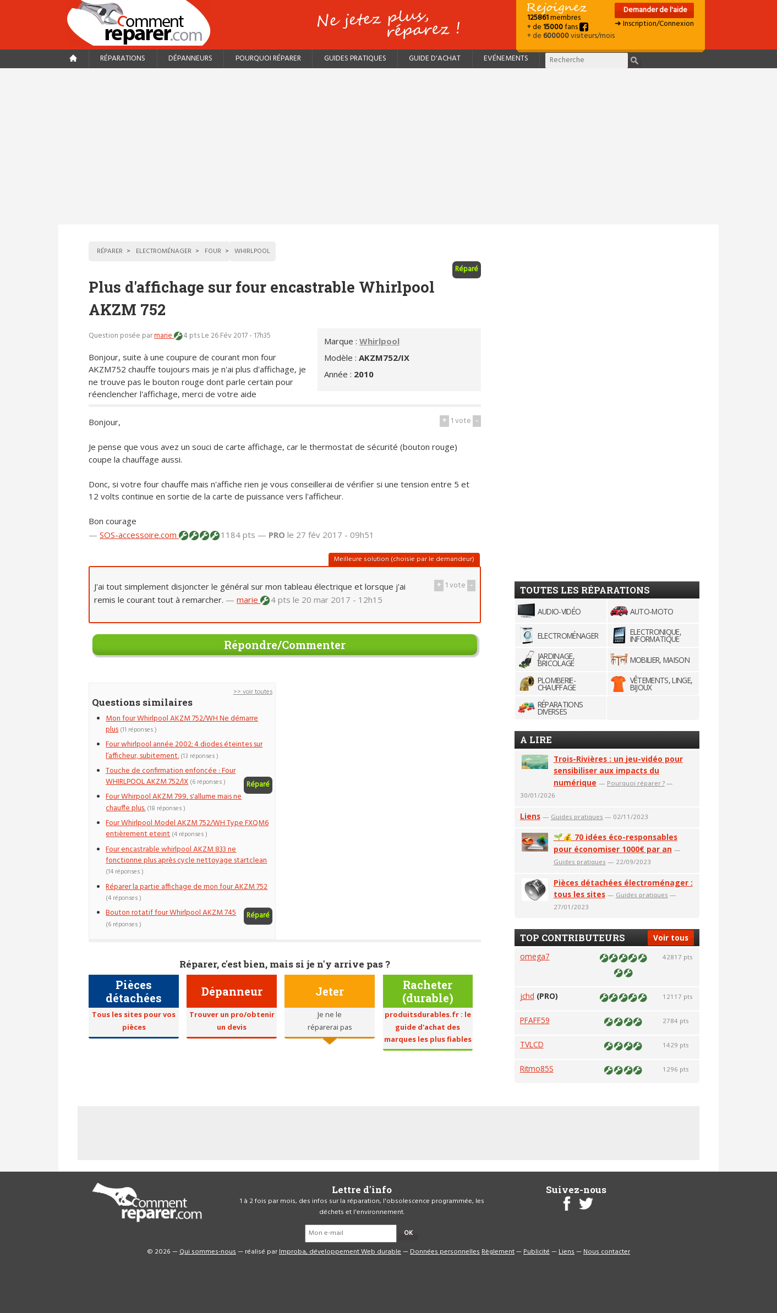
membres (554, 18)
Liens (530, 816)
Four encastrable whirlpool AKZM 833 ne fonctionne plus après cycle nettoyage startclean (186, 855)
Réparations (122, 58)
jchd (527, 996)
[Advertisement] (388, 146)
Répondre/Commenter (285, 645)
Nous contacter (606, 1251)
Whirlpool (379, 341)
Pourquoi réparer (268, 58)
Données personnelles (445, 1251)
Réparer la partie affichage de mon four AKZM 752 (186, 887)
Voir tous (670, 937)
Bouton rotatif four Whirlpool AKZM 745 (171, 913)
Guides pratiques (355, 58)
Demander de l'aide (654, 10)
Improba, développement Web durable (340, 1251)
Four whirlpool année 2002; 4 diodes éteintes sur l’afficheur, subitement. (184, 750)
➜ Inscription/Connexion (654, 24)
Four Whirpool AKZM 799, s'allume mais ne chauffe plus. (174, 802)
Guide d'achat (435, 58)
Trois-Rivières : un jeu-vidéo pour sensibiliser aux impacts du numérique (618, 771)
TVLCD (532, 1044)
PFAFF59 (535, 1020)
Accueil (143, 23)
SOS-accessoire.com (139, 534)
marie (164, 336)
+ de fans (557, 27)
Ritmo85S (537, 1068)
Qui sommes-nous (207, 1251)
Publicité (536, 1251)
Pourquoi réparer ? (636, 783)
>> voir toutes (252, 692)
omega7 (535, 956)
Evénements (506, 58)
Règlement (498, 1251)
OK (408, 1233)
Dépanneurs (190, 58)
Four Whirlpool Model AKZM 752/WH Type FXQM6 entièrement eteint (187, 828)
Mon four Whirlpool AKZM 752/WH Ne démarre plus (182, 724)
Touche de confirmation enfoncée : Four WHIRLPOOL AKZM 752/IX (171, 776)
